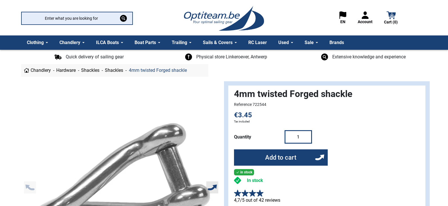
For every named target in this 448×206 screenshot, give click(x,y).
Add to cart (280, 157)
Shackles (90, 70)
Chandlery (41, 70)
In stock (255, 180)
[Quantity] (298, 137)
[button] (391, 18)
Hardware (66, 70)
